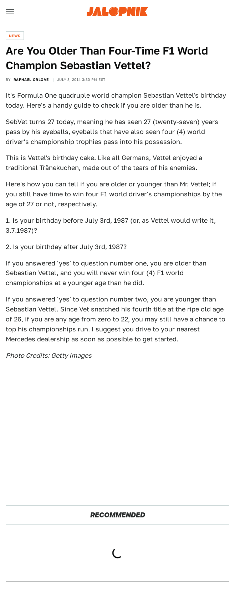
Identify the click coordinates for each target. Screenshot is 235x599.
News (15, 35)
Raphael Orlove (31, 79)
